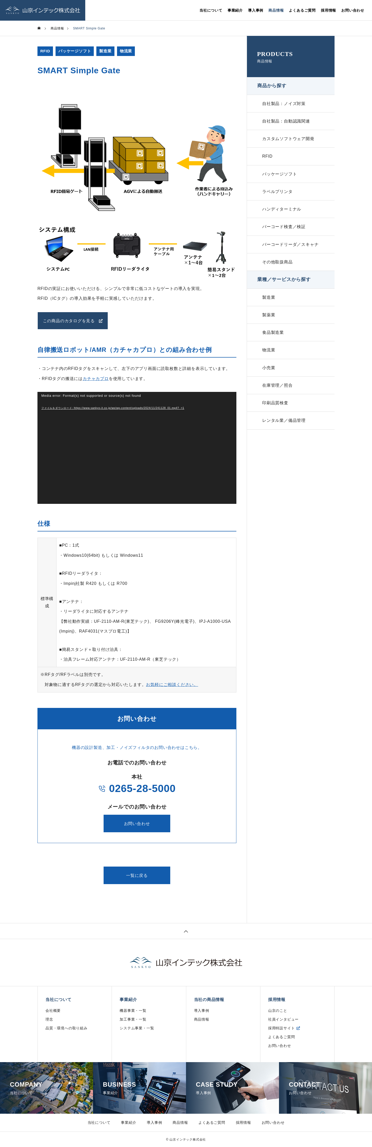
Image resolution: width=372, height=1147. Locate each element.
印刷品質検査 (275, 410)
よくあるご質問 (302, 10)
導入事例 (255, 10)
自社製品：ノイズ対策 (284, 104)
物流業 (126, 51)
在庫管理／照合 (277, 392)
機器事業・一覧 (133, 1010)
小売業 (268, 374)
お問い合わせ (352, 10)
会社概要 (53, 1010)
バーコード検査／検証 (284, 230)
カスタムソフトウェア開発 (288, 140)
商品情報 (276, 10)
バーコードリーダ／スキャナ (290, 248)
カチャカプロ (96, 378)
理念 (49, 1019)
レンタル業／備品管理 (284, 428)
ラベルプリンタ (277, 194)
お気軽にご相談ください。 (172, 684)
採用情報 (328, 10)
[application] (136, 448)
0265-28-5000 (137, 788)
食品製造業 (273, 338)
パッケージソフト (74, 51)
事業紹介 (235, 10)
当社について (210, 10)
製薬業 (268, 320)
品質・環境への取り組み (66, 1028)
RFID (45, 51)
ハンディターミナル (281, 212)
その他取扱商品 (277, 266)
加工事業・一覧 (133, 1019)
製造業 (105, 51)
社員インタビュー (283, 1019)
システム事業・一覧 (137, 1028)
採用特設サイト (281, 1028)
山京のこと (277, 1010)
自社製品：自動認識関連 (286, 122)
